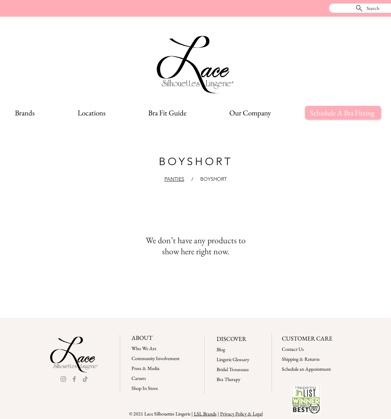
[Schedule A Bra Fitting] (343, 113)
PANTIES (174, 179)
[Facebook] (74, 379)
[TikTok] (85, 379)
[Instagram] (63, 379)
